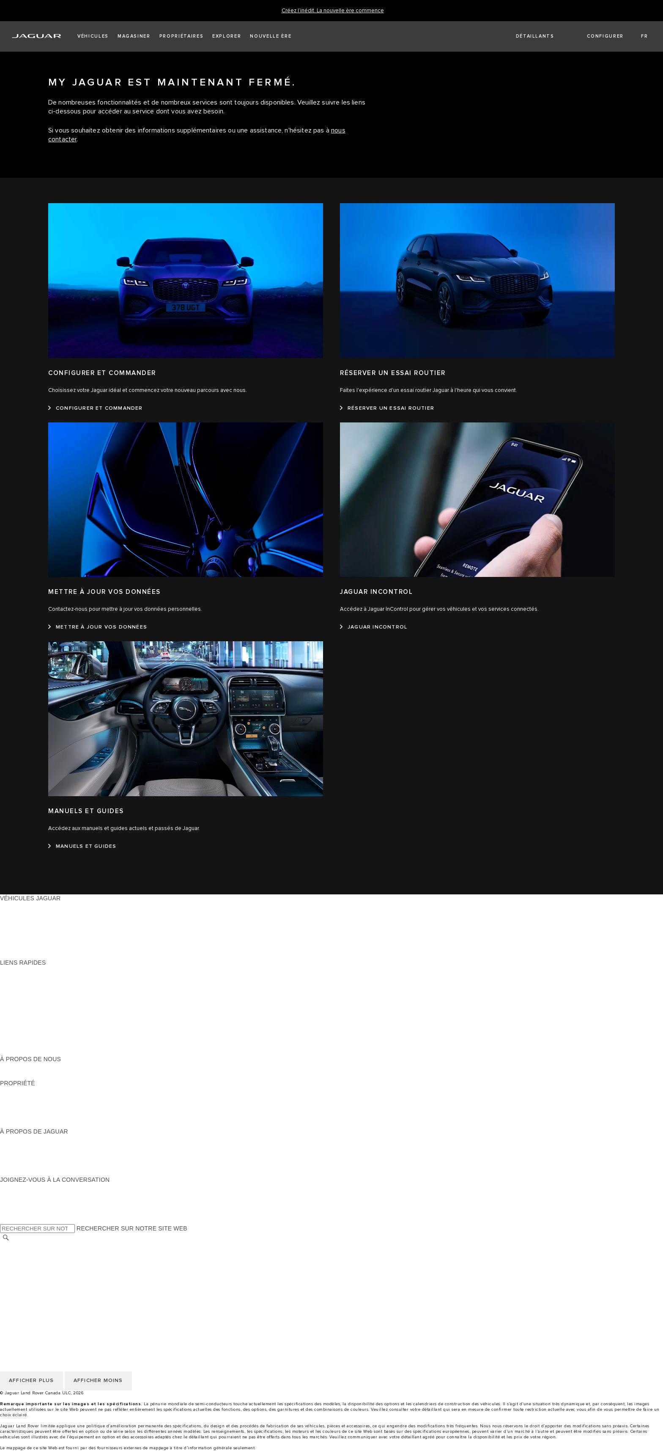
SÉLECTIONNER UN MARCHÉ (42, 1246)
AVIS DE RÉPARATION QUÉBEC (45, 1302)
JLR (5, 1067)
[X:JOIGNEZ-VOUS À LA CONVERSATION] (6, 1220)
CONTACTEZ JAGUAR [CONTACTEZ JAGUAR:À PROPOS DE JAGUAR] (31, 1163)
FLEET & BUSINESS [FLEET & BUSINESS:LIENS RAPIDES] (28, 1043)
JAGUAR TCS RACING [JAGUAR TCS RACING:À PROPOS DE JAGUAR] (31, 1155)
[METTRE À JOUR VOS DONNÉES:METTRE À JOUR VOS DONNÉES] (97, 627)
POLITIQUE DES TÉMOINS (38, 1262)
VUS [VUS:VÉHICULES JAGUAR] (6, 922)
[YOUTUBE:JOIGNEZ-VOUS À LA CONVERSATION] (18, 1203)
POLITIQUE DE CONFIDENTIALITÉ (49, 1254)
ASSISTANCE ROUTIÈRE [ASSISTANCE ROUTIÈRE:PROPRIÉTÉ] (35, 1115)
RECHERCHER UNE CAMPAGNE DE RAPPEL (64, 1123)
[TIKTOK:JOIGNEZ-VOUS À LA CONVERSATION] (14, 1195)
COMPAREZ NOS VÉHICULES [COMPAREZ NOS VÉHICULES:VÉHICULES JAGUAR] (42, 946)
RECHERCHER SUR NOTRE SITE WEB (132, 1228)
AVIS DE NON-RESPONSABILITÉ (46, 1278)
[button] (93, 36)
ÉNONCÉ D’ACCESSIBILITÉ (39, 1294)
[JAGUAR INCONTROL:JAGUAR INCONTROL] (373, 627)
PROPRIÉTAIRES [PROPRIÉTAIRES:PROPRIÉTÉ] (24, 1091)
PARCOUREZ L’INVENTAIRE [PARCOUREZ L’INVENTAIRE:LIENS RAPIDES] (39, 1051)
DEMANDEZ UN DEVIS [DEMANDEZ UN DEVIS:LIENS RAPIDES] (32, 1002)
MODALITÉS (17, 1270)
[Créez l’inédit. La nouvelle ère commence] (333, 11)
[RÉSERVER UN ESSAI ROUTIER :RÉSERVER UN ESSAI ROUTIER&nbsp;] (387, 408)
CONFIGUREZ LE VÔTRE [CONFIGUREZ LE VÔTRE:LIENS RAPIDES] (35, 978)
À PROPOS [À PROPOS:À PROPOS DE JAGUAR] (16, 1139)
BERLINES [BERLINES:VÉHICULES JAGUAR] (15, 914)
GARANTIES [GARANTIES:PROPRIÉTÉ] (17, 1107)
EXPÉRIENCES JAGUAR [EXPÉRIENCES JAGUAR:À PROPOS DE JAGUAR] (34, 1147)
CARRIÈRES (17, 1286)
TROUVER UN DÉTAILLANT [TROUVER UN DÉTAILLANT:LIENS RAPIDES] (39, 994)
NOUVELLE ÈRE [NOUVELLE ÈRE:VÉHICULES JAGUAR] (23, 954)
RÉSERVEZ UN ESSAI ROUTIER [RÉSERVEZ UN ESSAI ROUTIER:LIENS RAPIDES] (45, 1018)
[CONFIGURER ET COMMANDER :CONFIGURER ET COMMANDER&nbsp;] (95, 408)
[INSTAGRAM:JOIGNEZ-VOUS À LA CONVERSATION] (21, 1187)
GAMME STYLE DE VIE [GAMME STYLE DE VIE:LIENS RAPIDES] (33, 1035)
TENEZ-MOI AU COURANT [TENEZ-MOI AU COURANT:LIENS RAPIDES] (37, 1010)
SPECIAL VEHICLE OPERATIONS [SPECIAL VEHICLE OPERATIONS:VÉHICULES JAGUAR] (47, 930)
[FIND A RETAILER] (527, 36)
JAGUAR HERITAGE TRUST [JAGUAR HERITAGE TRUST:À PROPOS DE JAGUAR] (39, 1171)
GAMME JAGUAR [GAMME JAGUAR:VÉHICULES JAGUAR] (24, 906)
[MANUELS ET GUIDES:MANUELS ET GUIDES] (82, 846)
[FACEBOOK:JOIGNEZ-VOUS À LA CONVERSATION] (20, 1211)
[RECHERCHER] (6, 1238)
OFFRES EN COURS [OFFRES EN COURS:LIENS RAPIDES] (29, 970)
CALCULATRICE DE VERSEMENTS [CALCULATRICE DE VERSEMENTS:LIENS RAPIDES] (49, 986)
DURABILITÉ (18, 1075)
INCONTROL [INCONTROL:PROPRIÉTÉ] (18, 1099)
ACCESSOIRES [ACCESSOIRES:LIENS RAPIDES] (22, 1026)
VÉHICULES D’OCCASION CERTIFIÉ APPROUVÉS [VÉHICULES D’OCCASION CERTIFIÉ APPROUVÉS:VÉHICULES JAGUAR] (71, 938)
